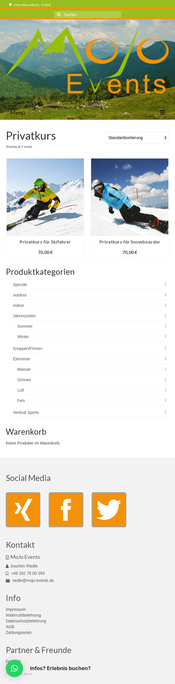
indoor (18, 305)
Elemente (21, 359)
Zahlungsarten (19, 632)
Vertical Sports (26, 412)
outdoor (20, 295)
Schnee (24, 379)
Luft (20, 390)
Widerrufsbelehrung (23, 615)
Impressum (16, 609)
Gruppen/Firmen (27, 348)
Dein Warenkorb (30, 5)
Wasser (24, 369)
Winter (23, 336)
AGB (10, 626)
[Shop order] (137, 137)
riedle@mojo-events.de (30, 580)
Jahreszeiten (24, 316)
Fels (21, 400)
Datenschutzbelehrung (26, 621)
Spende (20, 284)
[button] (14, 668)
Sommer (25, 326)
